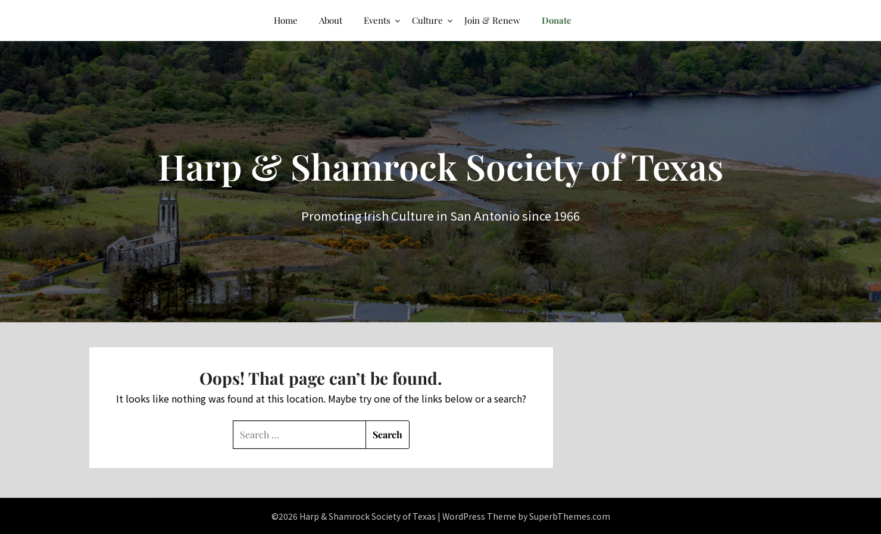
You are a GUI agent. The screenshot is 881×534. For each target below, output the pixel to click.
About (330, 20)
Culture (427, 20)
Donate (556, 20)
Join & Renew (492, 20)
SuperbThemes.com (569, 516)
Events (377, 20)
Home (286, 20)
